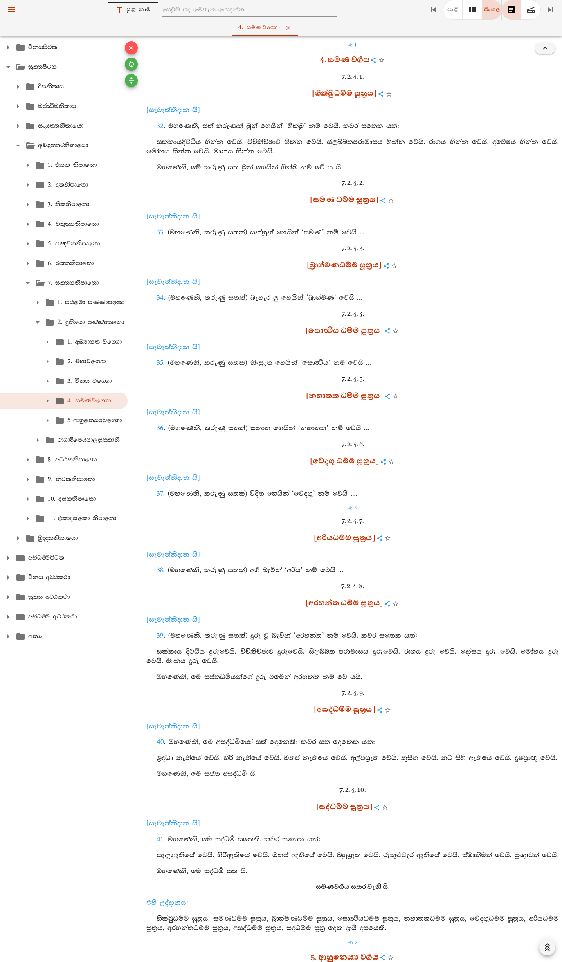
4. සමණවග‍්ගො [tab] (282, 27)
